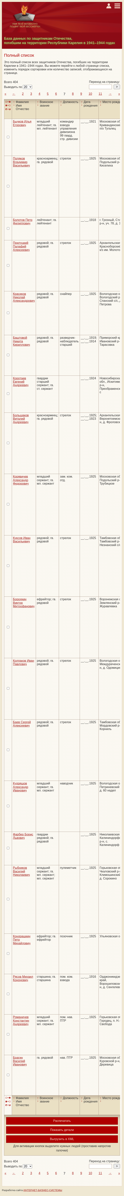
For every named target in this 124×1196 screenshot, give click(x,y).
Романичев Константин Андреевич (21, 1020)
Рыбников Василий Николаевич (21, 871)
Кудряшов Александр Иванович (20, 787)
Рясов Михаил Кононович (23, 978)
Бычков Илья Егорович (22, 123)
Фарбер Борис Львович (23, 836)
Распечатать (62, 1120)
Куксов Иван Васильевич (21, 539)
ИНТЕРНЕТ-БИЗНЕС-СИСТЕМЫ (42, 1190)
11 (100, 93)
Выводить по (13, 87)
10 (90, 93)
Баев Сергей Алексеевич (22, 724)
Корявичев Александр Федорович (21, 480)
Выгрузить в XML (62, 1139)
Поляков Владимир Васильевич (21, 162)
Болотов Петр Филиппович (22, 221)
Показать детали (62, 1130)
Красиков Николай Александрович (24, 297)
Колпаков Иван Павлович (23, 662)
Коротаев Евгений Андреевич (20, 382)
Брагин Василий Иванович (20, 1061)
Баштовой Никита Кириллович (21, 341)
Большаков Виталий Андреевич (21, 419)
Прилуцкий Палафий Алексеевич (21, 246)
